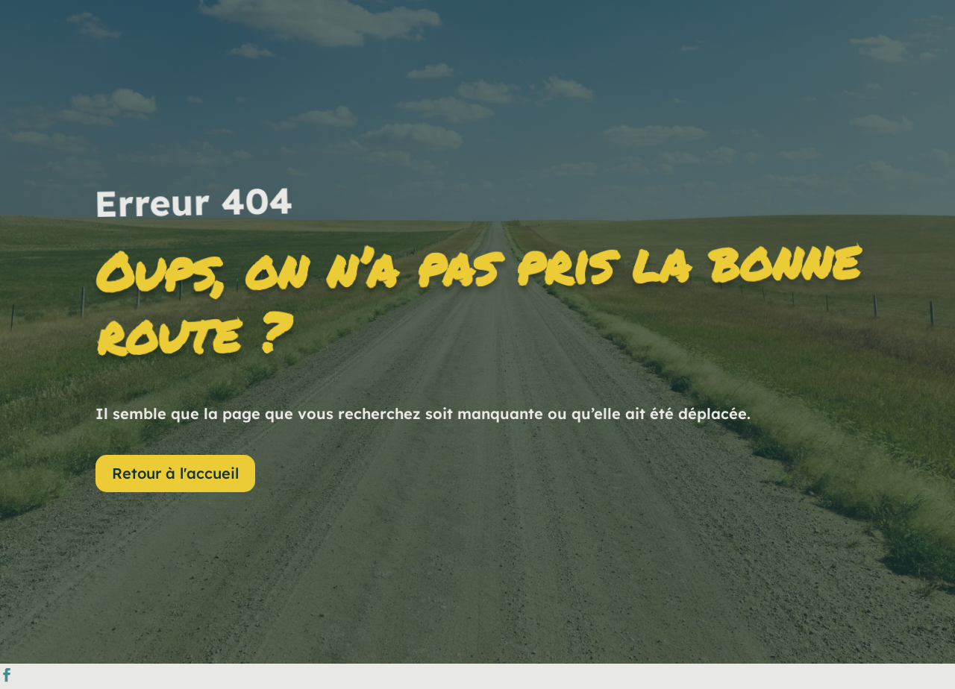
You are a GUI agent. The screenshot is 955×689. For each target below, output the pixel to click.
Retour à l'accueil (175, 473)
